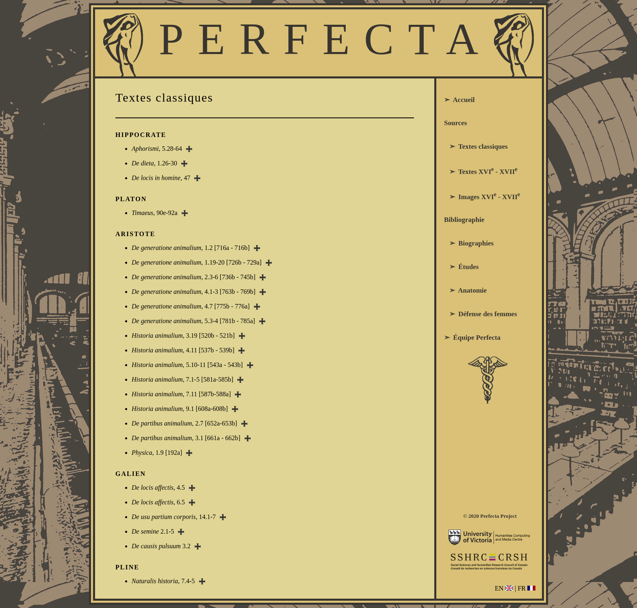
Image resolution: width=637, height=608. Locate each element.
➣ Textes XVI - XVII (481, 171)
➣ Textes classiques (476, 146)
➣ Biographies (469, 243)
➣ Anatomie (465, 290)
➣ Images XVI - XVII (482, 196)
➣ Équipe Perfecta (472, 337)
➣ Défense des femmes (480, 314)
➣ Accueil (459, 100)
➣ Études (461, 267)
